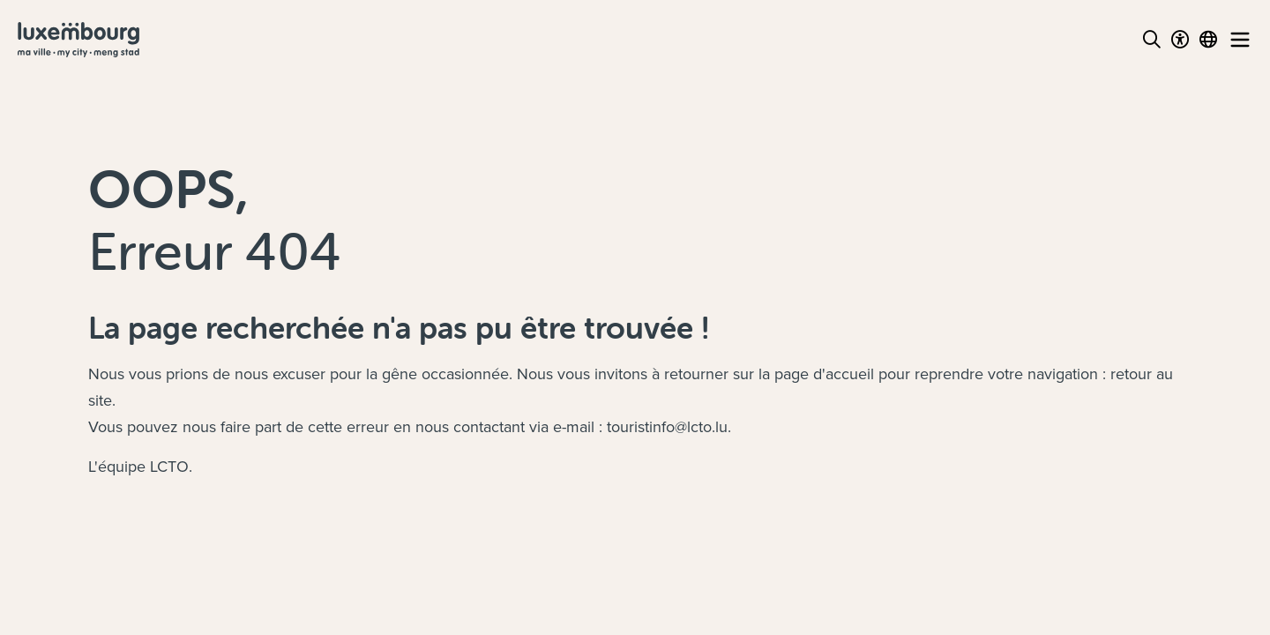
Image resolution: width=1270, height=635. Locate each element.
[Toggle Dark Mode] (1180, 39)
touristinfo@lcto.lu (667, 426)
